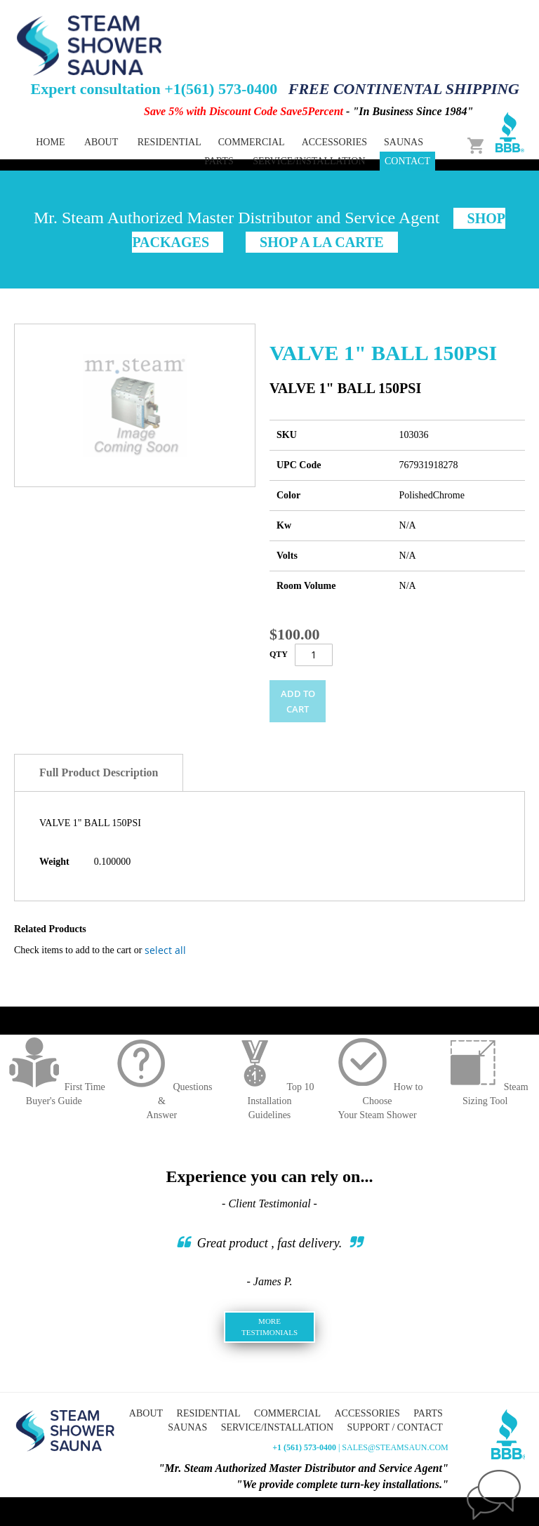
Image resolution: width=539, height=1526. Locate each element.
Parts (427, 1413)
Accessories (366, 1413)
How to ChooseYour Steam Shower (377, 1101)
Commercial (287, 1413)
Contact (407, 161)
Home (50, 142)
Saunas (187, 1427)
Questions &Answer (161, 1101)
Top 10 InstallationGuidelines (269, 1101)
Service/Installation (309, 161)
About (101, 142)
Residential (209, 1413)
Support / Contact (395, 1427)
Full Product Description (98, 772)
